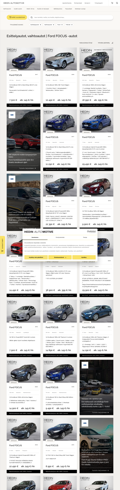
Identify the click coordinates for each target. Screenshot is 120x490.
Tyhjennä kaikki (16, 25)
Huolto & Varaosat (43, 8)
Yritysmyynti (99, 3)
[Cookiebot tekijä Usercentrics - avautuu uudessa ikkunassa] (88, 232)
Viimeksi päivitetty (104, 43)
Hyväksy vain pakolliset (36, 257)
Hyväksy (83, 257)
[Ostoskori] (112, 3)
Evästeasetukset (60, 257)
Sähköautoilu (58, 8)
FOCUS (68, 24)
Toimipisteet (78, 3)
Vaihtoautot (7, 8)
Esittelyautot (35, 24)
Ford (59, 24)
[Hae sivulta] (117, 3)
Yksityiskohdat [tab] (60, 237)
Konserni (87, 3)
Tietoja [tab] (85, 237)
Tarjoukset (68, 8)
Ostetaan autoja (80, 8)
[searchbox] (72, 17)
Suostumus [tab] (35, 237)
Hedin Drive (30, 8)
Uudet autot (18, 8)
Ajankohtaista (66, 3)
